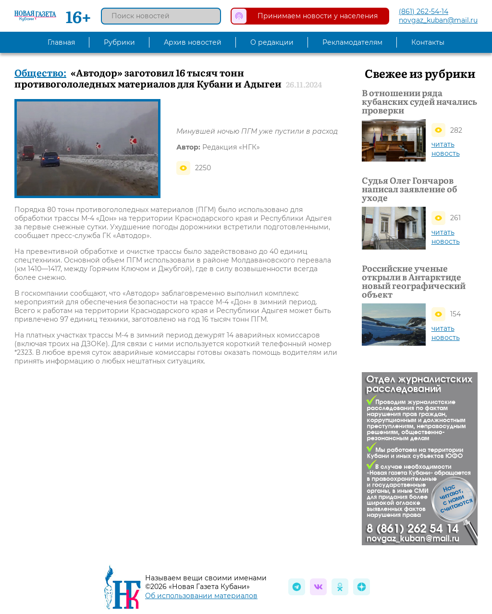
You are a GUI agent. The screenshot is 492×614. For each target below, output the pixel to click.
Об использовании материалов (201, 595)
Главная (61, 42)
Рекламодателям (352, 42)
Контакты (427, 42)
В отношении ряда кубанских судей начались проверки (419, 101)
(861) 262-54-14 (423, 11)
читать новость (445, 149)
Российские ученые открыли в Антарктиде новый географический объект (414, 281)
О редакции (272, 42)
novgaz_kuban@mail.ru (438, 20)
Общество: (40, 72)
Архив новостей (192, 42)
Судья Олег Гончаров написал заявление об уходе (409, 189)
